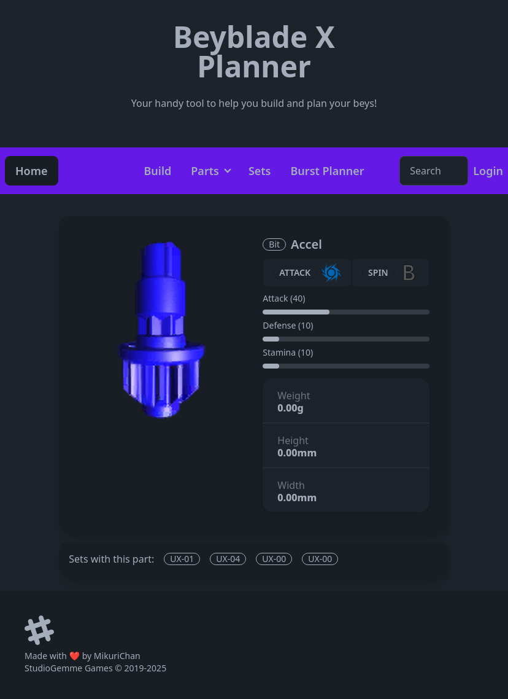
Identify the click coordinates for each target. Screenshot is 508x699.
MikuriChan (117, 656)
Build (157, 170)
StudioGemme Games (69, 668)
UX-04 (228, 558)
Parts (205, 170)
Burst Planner (327, 170)
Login (488, 170)
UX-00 (274, 558)
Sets (259, 170)
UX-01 (182, 558)
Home (31, 170)
